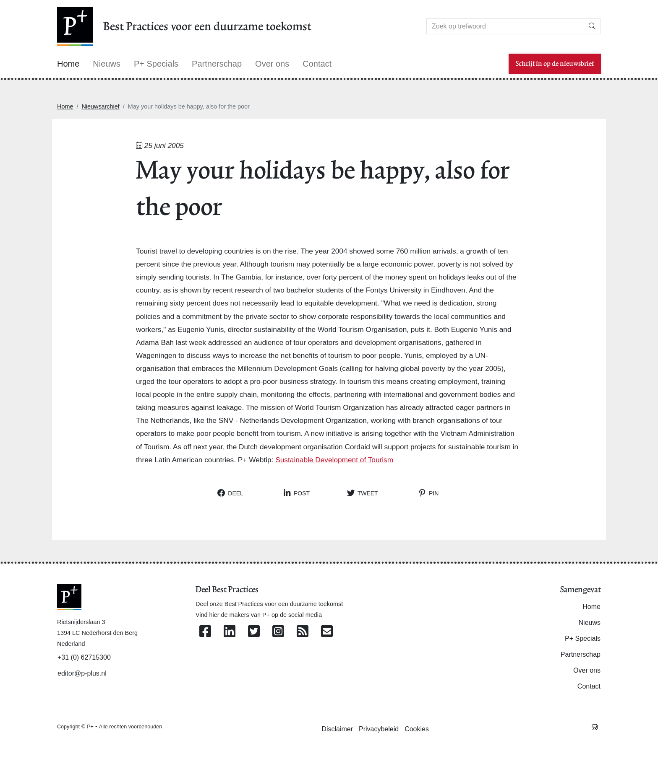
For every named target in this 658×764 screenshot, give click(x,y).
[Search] (505, 26)
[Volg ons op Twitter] (254, 632)
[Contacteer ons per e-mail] (327, 632)
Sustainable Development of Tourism (334, 460)
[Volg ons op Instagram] (278, 632)
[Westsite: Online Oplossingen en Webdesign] (594, 726)
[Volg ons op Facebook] (205, 632)
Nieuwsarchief (100, 106)
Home (65, 106)
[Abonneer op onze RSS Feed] (302, 632)
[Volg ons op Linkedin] (229, 632)
